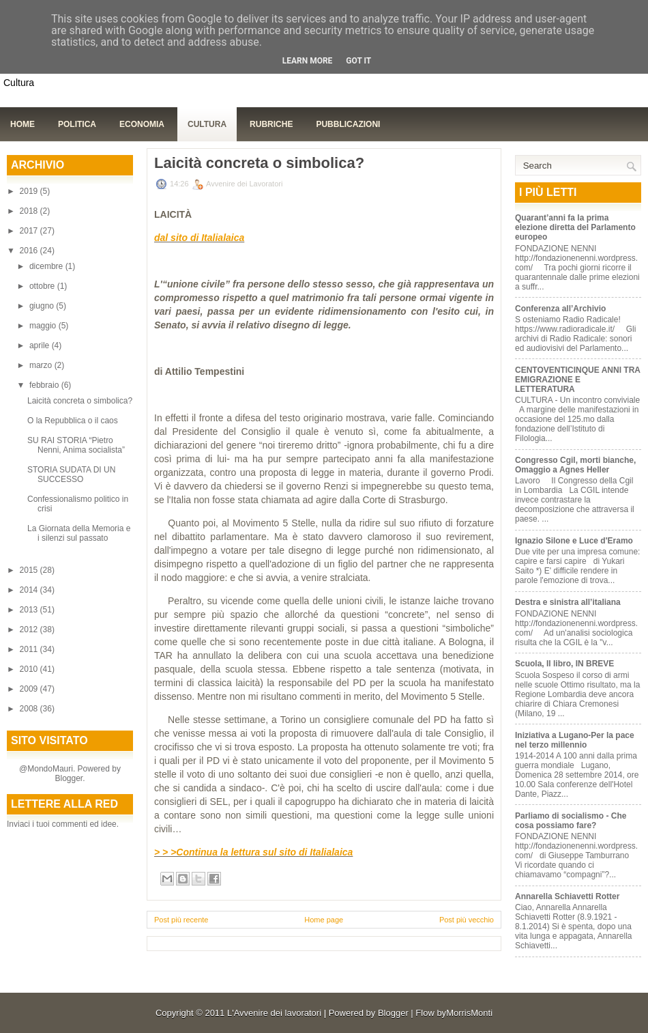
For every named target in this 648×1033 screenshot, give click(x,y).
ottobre (43, 286)
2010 (30, 669)
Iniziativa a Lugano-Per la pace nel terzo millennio (574, 740)
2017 (30, 231)
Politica (77, 124)
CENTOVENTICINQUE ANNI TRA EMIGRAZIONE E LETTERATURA (577, 379)
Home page (323, 920)
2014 (30, 590)
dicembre (47, 266)
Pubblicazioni (348, 124)
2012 (30, 629)
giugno (42, 306)
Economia (141, 124)
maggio (44, 325)
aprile (40, 345)
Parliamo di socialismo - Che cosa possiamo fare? (570, 820)
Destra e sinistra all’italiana (568, 602)
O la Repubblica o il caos (72, 420)
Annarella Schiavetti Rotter (567, 896)
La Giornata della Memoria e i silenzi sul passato (78, 533)
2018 (30, 211)
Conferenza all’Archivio (560, 308)
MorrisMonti (469, 1013)
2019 (30, 191)
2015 (30, 570)
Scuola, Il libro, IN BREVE (564, 663)
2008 (30, 708)
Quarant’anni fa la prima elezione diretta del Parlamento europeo (575, 227)
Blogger (69, 778)
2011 (30, 649)
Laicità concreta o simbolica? (79, 401)
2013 (30, 609)
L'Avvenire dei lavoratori (274, 1013)
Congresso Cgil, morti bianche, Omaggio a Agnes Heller (575, 465)
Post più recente (181, 920)
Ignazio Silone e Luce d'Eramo (574, 541)
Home (22, 124)
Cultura (207, 124)
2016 (30, 250)
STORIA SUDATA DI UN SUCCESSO (71, 474)
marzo (42, 365)
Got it (358, 61)
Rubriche (271, 124)
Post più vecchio (466, 920)
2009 (30, 689)
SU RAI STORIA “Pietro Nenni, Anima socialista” (76, 445)
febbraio (45, 385)
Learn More (307, 61)
